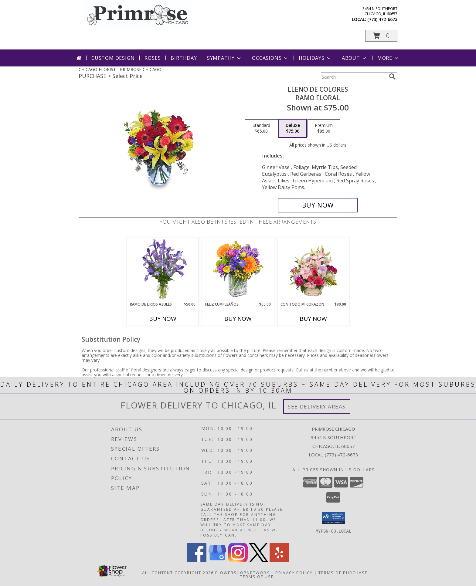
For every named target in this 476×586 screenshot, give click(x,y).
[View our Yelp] (279, 561)
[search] (392, 76)
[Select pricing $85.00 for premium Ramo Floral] (324, 128)
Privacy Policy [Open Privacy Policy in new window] (294, 572)
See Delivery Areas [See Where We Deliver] (317, 406)
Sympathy (224, 58)
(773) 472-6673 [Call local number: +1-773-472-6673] (382, 19)
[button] (381, 36)
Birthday (184, 58)
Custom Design (112, 58)
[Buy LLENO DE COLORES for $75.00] (318, 205)
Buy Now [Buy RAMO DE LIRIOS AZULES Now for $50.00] (162, 319)
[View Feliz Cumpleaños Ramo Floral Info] (238, 269)
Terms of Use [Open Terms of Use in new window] (257, 576)
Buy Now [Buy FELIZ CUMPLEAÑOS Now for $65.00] (238, 319)
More (388, 58)
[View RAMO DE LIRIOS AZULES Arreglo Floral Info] (163, 269)
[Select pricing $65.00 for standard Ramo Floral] (261, 128)
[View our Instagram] (238, 561)
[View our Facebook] (196, 561)
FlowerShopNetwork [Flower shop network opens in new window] (242, 572)
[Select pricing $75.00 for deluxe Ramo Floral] (292, 128)
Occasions (270, 58)
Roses (152, 58)
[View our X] (258, 561)
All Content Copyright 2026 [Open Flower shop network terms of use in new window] (178, 572)
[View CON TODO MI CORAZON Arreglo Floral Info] (313, 269)
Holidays (315, 58)
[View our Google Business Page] (217, 561)
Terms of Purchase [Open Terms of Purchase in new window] (343, 572)
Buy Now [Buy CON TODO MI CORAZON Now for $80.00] (313, 319)
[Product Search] (353, 77)
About (354, 58)
